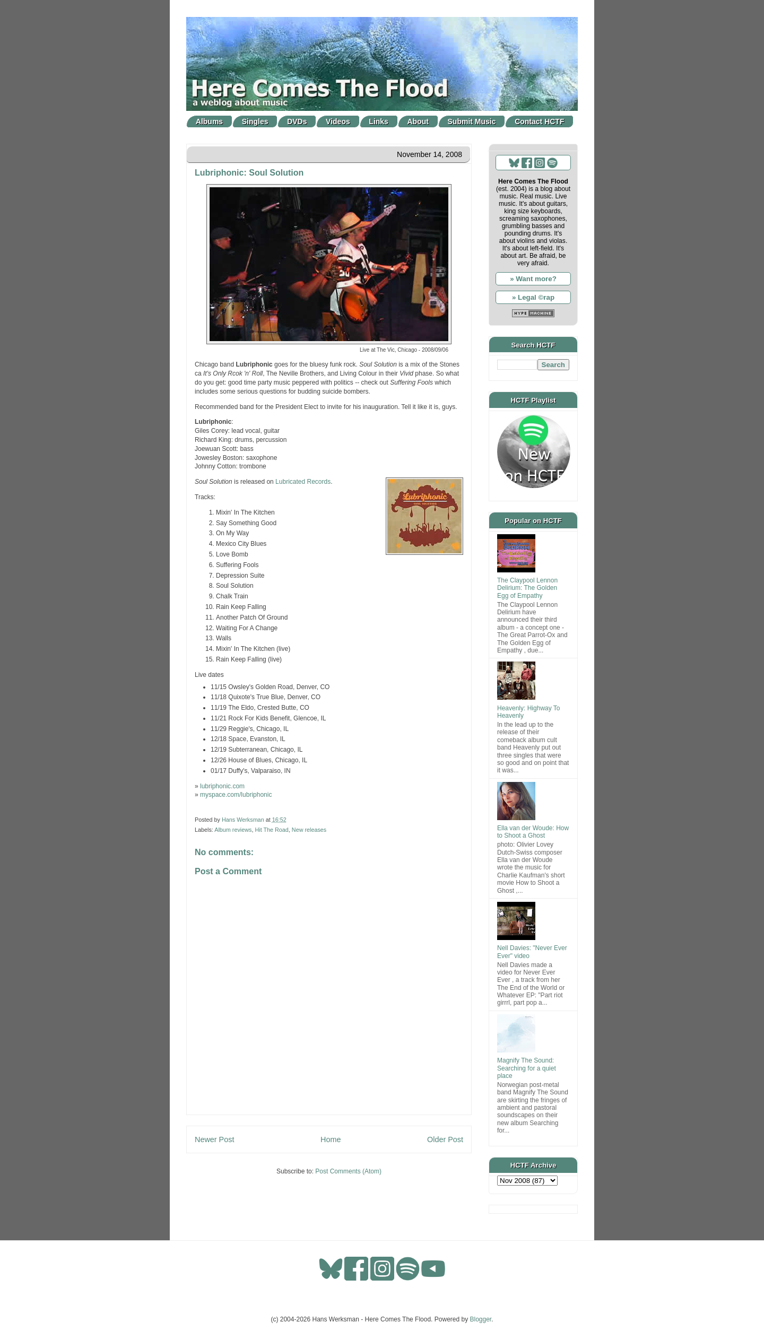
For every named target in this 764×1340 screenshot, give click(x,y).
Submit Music (472, 121)
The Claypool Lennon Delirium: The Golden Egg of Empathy (527, 588)
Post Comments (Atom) (348, 1171)
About (418, 121)
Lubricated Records (303, 481)
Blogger (481, 1319)
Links (378, 121)
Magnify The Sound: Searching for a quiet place (526, 1068)
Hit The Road (271, 829)
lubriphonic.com (222, 786)
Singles (255, 121)
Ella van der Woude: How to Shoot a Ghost (533, 831)
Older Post (445, 1139)
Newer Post (214, 1139)
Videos (338, 121)
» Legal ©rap (533, 297)
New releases (309, 829)
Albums (209, 121)
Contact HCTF (539, 121)
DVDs (297, 121)
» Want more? (533, 279)
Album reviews (232, 829)
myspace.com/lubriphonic (236, 794)
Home (330, 1139)
